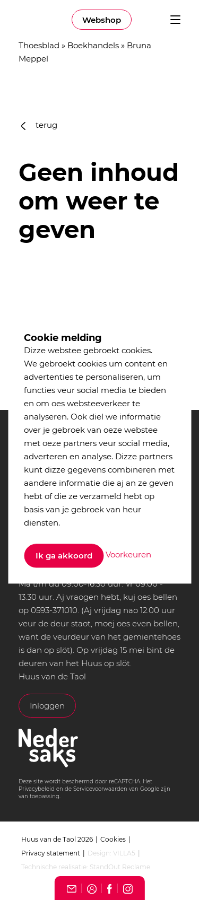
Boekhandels (93, 45)
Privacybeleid (37, 788)
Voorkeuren (128, 555)
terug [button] (39, 125)
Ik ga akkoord (64, 556)
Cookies (113, 839)
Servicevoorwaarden (100, 788)
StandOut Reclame (120, 867)
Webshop (101, 20)
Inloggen (47, 706)
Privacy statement (50, 853)
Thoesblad (39, 45)
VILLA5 (124, 853)
